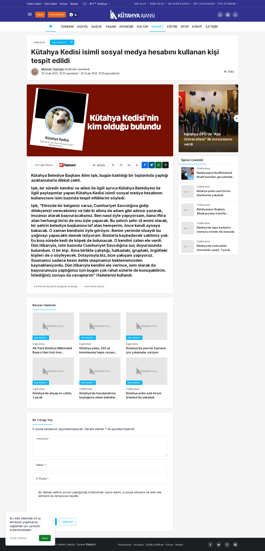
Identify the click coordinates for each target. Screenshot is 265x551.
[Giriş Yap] (235, 15)
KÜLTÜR (142, 26)
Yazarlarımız (124, 544)
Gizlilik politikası (155, 544)
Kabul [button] (45, 538)
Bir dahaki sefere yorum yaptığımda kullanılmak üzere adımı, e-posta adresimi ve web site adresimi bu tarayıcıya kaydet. (99, 494)
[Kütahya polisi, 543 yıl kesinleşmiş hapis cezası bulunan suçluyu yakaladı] (100, 333)
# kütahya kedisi (94, 286)
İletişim (74, 3)
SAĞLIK (96, 26)
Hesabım (138, 544)
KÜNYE (197, 26)
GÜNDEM (67, 26)
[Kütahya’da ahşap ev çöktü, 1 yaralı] (53, 378)
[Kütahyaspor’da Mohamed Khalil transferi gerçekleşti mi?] (208, 173)
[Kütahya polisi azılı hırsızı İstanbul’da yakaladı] (146, 378)
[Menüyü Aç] (30, 15)
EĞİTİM (172, 26)
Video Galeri (34, 3)
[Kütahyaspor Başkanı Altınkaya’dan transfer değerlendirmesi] (208, 210)
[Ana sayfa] (50, 27)
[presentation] (60, 509)
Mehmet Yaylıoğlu (52, 69)
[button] (228, 15)
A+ (129, 165)
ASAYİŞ (82, 26)
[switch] (74, 15)
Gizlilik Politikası (18, 538)
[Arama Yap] (220, 15)
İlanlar (40, 14)
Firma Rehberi (57, 14)
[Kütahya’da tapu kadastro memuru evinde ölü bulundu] (208, 228)
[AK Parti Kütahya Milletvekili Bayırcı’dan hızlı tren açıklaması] (53, 333)
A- (137, 165)
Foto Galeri (50, 3)
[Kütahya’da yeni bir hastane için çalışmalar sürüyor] (146, 333)
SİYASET (157, 26)
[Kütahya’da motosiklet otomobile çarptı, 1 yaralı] (208, 246)
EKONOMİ (126, 26)
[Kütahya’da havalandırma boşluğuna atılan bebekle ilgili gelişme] (100, 378)
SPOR (185, 26)
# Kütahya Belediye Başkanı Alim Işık (56, 286)
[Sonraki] (236, 118)
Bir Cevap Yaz (43, 420)
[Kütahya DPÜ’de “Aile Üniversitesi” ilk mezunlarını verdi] (208, 118)
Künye (63, 3)
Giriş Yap (67, 521)
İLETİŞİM (212, 26)
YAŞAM (110, 26)
